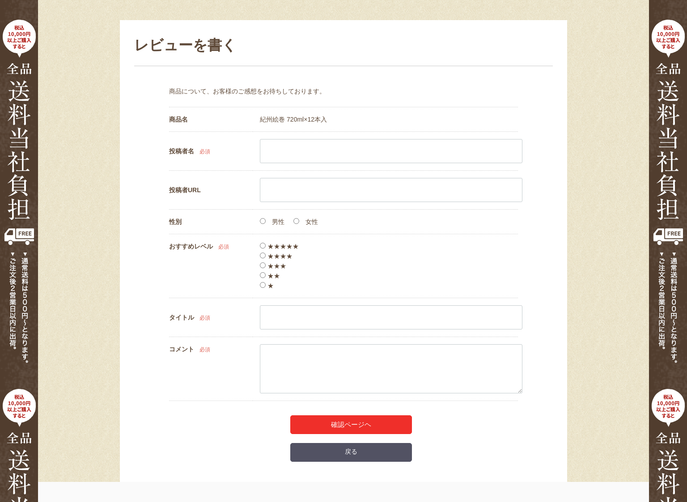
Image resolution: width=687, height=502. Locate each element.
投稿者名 (181, 151)
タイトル (181, 317)
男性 (272, 221)
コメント (181, 349)
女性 (305, 221)
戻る (351, 451)
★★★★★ (279, 246)
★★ (270, 275)
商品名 (178, 119)
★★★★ (276, 256)
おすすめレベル (191, 246)
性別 (175, 221)
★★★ (273, 266)
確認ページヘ (351, 424)
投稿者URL (185, 190)
